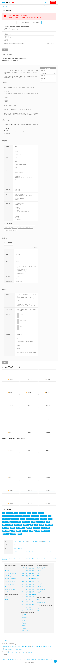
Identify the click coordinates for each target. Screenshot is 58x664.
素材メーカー (39, 570)
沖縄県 (30, 607)
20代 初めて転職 (6, 518)
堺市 (32, 594)
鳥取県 (27, 596)
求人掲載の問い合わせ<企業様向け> (30, 659)
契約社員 (7, 597)
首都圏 (23, 575)
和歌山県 (33, 592)
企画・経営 (7, 568)
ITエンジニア (8, 583)
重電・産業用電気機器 (18, 548)
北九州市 (27, 609)
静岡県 (30, 586)
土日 (31, 524)
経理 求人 (20, 533)
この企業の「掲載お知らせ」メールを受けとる (29, 22)
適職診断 (15, 646)
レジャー (38, 578)
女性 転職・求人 (23, 652)
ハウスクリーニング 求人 (15, 521)
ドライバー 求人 (6, 530)
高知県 (27, 602)
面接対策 (23, 646)
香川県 (30, 601)
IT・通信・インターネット (41, 567)
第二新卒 (31, 530)
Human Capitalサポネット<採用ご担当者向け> (45, 659)
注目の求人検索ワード (21, 527)
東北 (22, 568)
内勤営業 (33, 521)
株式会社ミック (38, 5)
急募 (22, 615)
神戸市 (35, 594)
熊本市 (33, 609)
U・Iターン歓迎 (40, 551)
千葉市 (31, 578)
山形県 (30, 570)
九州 (22, 604)
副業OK (23, 622)
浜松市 (30, 589)
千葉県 (30, 575)
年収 (12, 646)
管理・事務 (7, 570)
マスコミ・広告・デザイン (41, 583)
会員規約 (4, 659)
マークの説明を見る (35, 247)
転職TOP (3, 5)
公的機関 (38, 592)
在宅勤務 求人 (5, 533)
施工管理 (13, 530)
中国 (22, 596)
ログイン (47, 2)
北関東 (23, 573)
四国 (22, 601)
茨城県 (27, 573)
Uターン (33, 644)
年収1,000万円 (22, 513)
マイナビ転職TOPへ (6, 640)
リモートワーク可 (24, 620)
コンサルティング (40, 586)
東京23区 (34, 578)
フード (38, 581)
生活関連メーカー (40, 573)
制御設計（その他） (32, 5)
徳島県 (27, 601)
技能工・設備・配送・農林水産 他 (11, 589)
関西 (22, 591)
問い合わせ (22, 659)
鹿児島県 (27, 607)
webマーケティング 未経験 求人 (32, 518)
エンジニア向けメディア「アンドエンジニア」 (47, 646)
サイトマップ (16, 659)
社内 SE (50, 518)
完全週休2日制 (24, 623)
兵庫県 (27, 592)
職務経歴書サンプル (12, 644)
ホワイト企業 (9, 513)
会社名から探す (39, 599)
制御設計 (26, 5)
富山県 (27, 584)
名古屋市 (33, 589)
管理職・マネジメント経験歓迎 (20, 551)
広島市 (30, 599)
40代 (4, 513)
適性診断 (28, 644)
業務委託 (7, 599)
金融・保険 (39, 584)
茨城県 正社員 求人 (18, 524)
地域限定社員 (34, 551)
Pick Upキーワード (11, 649)
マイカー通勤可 (24, 628)
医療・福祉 (7, 575)
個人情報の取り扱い (10, 659)
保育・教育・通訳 (8, 576)
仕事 (19, 646)
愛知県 (33, 586)
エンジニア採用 (6, 527)
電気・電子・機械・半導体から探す (11, 5)
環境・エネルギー (40, 591)
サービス (38, 576)
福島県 (33, 570)
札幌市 (27, 567)
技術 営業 (22, 518)
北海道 (23, 567)
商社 (38, 575)
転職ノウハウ (28, 646)
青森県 (27, 568)
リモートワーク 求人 (45, 527)
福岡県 (27, 604)
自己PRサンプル (19, 644)
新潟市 (27, 583)
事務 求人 (19, 530)
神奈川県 (27, 576)
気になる (11, 379)
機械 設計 (42, 524)
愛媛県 (33, 601)
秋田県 (27, 570)
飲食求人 (36, 524)
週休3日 (29, 513)
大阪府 (33, 591)
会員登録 (53, 2)
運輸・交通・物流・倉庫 (41, 589)
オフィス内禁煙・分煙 (47, 551)
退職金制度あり (24, 625)
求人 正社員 (29, 527)
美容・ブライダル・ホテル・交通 (11, 573)
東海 (22, 586)
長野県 (33, 581)
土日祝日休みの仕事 (45, 530)
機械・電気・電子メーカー (41, 568)
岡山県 (33, 596)
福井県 (33, 584)
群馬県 (33, 573)
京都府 (30, 591)
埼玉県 (15, 544)
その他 (38, 594)
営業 (6, 567)
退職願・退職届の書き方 (6, 646)
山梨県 (30, 581)
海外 (22, 610)
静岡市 (27, 589)
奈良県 (30, 592)
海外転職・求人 (30, 652)
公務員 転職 (25, 530)
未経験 (38, 610)
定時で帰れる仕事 (49, 524)
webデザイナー (37, 527)
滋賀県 (27, 591)
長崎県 (33, 604)
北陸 (22, 584)
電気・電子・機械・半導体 (20, 5)
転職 (3, 649)
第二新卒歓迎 (24, 614)
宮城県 (33, 568)
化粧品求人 (26, 524)
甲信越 (23, 581)
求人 (6, 649)
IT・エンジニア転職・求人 (7, 652)
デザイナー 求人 (6, 521)
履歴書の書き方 (5, 644)
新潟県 (27, 581)
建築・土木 (7, 586)
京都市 (27, 594)
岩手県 (30, 568)
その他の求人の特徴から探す (26, 630)
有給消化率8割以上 (25, 617)
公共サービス (8, 591)
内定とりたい (41, 513)
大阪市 (30, 594)
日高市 (18, 544)
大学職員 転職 (13, 533)
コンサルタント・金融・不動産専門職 (11, 578)
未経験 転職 (37, 530)
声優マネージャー (26, 521)
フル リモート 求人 (14, 518)
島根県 (30, 596)
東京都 (33, 575)
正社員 (7, 596)
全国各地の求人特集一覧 (41, 602)
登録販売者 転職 (44, 518)
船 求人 (48, 521)
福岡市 (30, 609)
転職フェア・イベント (35, 646)
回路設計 (12, 527)
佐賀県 (30, 604)
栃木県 (30, 573)
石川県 (30, 584)
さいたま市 (27, 578)
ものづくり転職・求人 (15, 652)
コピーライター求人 (41, 521)
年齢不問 (16, 513)
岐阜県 (27, 586)
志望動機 (24, 644)
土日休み (34, 513)
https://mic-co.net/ (19, 281)
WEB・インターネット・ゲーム (11, 581)
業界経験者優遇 (29, 551)
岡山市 (27, 599)
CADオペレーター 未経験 (7, 524)
